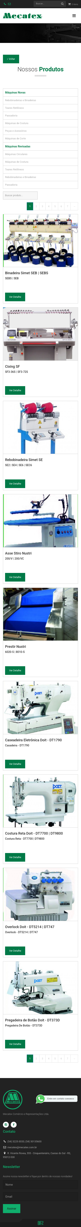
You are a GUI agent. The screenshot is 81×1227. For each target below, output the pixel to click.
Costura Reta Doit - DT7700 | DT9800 (34, 833)
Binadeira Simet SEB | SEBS (26, 273)
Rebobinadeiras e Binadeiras (20, 100)
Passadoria (11, 115)
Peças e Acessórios (16, 130)
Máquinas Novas (15, 92)
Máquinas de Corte (15, 138)
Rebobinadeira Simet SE (24, 460)
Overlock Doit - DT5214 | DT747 (29, 927)
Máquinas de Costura (16, 123)
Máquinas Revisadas (17, 146)
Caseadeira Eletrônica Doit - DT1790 (33, 740)
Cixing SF (12, 366)
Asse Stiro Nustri (18, 553)
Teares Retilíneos (14, 107)
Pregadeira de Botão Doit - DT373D (32, 1020)
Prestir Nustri (15, 646)
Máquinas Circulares (16, 154)
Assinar (11, 1208)
